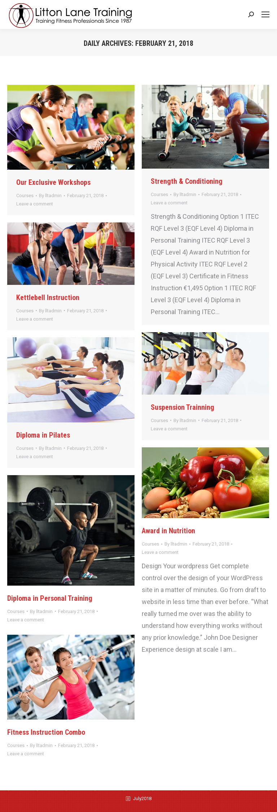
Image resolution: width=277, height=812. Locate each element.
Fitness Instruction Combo (46, 732)
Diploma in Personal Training (49, 598)
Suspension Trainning (182, 407)
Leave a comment (34, 204)
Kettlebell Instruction (47, 297)
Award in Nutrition (168, 530)
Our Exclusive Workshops (53, 182)
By (50, 195)
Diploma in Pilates (43, 435)
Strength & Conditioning (187, 181)
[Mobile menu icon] (265, 14)
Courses (25, 195)
